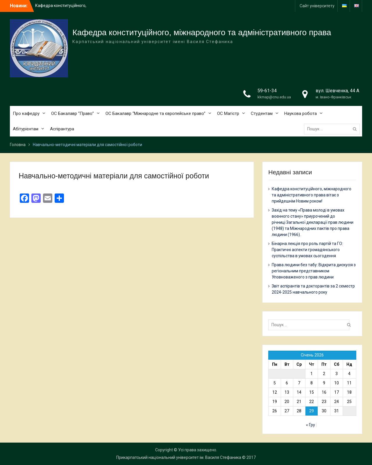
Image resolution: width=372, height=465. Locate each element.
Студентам (262, 113)
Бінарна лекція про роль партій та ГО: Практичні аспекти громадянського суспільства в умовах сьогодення (307, 249)
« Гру (310, 425)
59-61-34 (267, 90)
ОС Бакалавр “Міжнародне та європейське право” (155, 113)
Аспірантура (62, 129)
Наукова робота (300, 113)
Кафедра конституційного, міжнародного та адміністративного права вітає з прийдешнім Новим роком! (311, 195)
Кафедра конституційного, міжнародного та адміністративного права (201, 32)
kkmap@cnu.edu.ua (274, 97)
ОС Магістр (228, 113)
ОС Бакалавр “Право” (72, 113)
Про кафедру (26, 113)
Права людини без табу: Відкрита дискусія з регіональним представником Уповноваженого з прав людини (314, 270)
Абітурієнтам (25, 129)
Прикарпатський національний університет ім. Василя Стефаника (178, 457)
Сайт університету (317, 5)
